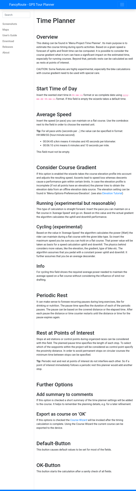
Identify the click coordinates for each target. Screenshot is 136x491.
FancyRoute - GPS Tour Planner (31, 5)
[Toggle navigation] (122, 4)
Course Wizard (78, 420)
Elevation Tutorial (112, 193)
